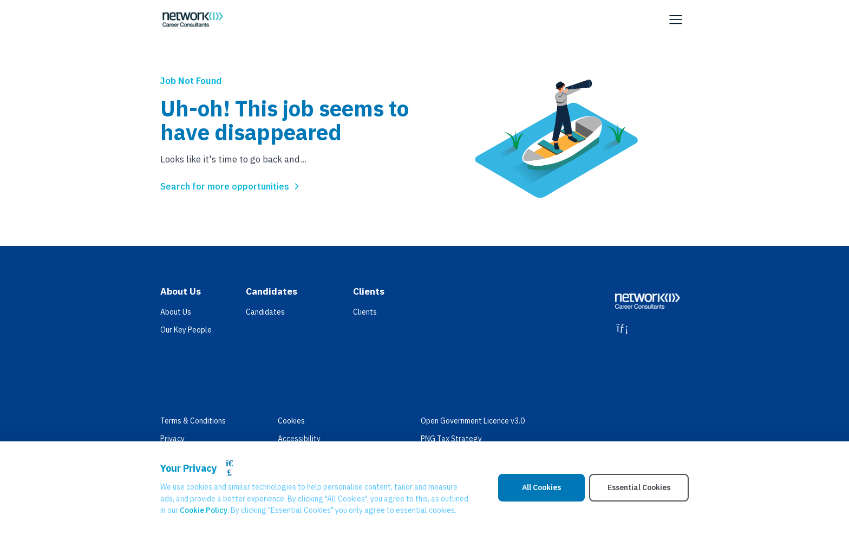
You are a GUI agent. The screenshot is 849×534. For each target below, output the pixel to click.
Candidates (265, 312)
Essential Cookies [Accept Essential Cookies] (639, 487)
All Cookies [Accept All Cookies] (541, 487)
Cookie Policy (203, 510)
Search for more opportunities (231, 186)
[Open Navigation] (676, 19)
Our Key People (186, 330)
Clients (365, 312)
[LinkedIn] (622, 327)
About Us (175, 312)
